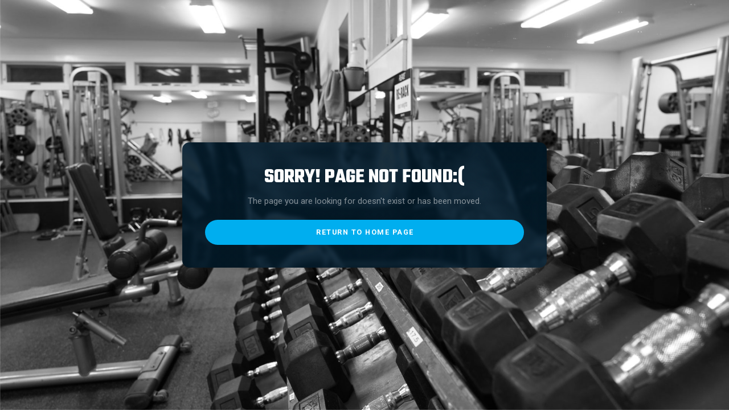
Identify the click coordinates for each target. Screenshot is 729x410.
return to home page (365, 232)
